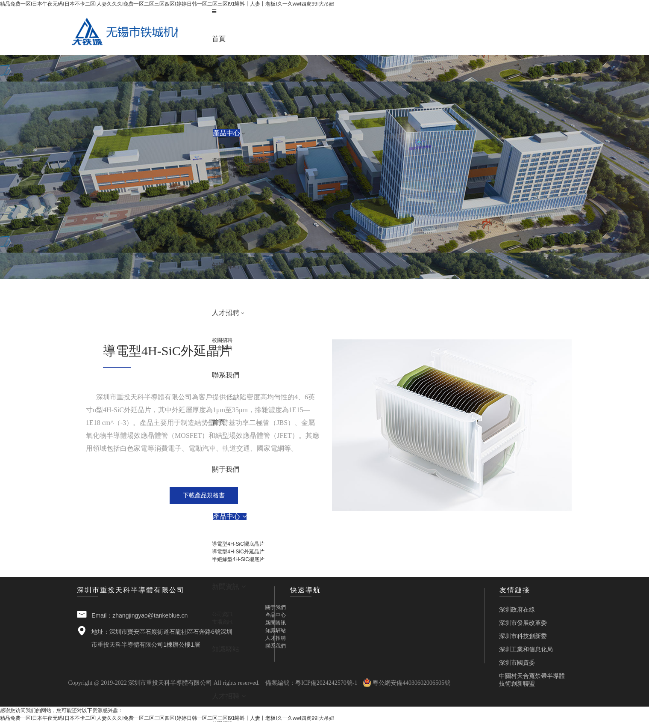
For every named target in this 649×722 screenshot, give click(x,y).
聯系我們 (275, 646)
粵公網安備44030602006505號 (406, 683)
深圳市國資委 (517, 662)
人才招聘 (275, 638)
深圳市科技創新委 (523, 635)
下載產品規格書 (204, 495)
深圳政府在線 (517, 609)
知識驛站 (275, 630)
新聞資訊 (275, 623)
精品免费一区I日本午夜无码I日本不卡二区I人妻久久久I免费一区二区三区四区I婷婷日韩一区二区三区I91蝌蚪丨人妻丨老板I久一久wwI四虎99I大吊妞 (167, 4)
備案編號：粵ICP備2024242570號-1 (311, 683)
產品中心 (275, 615)
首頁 (219, 38)
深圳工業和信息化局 (526, 648)
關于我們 (275, 607)
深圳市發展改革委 (523, 622)
